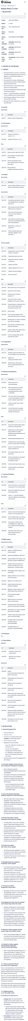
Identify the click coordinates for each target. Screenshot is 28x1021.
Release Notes (3, 5)
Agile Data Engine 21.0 (11, 5)
